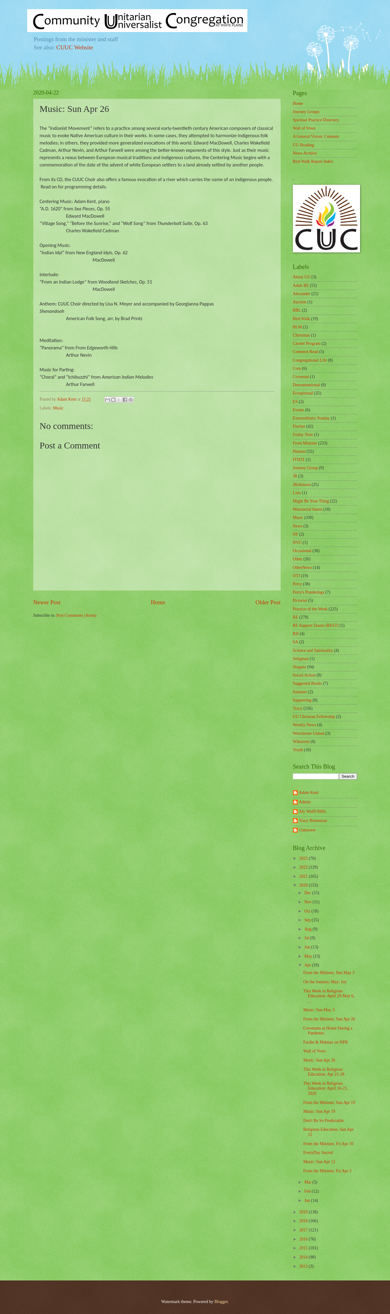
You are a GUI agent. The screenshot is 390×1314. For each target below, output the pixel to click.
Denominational (306, 385)
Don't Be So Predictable (323, 1120)
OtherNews (302, 567)
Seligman (301, 658)
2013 (304, 1266)
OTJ (296, 575)
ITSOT (299, 459)
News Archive (305, 153)
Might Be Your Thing (311, 501)
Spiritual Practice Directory (316, 120)
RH (296, 633)
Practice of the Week (310, 609)
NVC (297, 542)
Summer (300, 692)
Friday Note (303, 434)
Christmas (301, 335)
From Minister (305, 443)
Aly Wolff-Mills (312, 811)
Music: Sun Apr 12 (319, 1161)
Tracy (298, 708)
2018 (304, 1221)
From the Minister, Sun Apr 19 (329, 1102)
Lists (297, 493)
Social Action (304, 675)
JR (295, 476)
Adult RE (301, 285)
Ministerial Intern (308, 509)
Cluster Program (307, 343)
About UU (302, 277)
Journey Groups (306, 111)
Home (158, 602)
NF (295, 534)
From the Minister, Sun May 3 (328, 972)
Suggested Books (307, 683)
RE (295, 617)
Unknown (307, 830)
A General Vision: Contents (316, 136)
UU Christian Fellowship (314, 716)
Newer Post (47, 602)
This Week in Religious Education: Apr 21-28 (323, 1072)
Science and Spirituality (313, 650)
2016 (304, 1239)
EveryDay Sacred (318, 1152)
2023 (304, 858)
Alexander (301, 293)
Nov (308, 902)
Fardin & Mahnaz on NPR (325, 1042)
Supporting (302, 700)
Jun (307, 947)
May (308, 956)
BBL (297, 310)
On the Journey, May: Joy (325, 982)
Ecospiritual (303, 393)
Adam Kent (309, 792)
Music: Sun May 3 (318, 1010)
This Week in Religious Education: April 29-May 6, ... (329, 996)
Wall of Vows (304, 128)
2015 (304, 1248)
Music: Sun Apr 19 (319, 1111)
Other (297, 559)
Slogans (299, 667)
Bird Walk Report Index (313, 161)
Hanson (299, 451)
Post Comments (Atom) (76, 615)
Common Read (305, 351)
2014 (304, 1257)
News (297, 526)
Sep (308, 920)
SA (295, 642)
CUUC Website (74, 47)
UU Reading (303, 145)
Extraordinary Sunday (311, 418)
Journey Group (305, 468)
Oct (307, 911)
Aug (308, 929)
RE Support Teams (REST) (316, 625)
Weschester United (308, 733)
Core (297, 368)
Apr (308, 965)
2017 (304, 1230)
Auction (299, 302)
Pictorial (300, 600)
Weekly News (304, 725)
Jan (307, 1200)
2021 (304, 876)
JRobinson (302, 484)
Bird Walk (301, 318)
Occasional (302, 550)
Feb (308, 1191)
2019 (304, 1212)
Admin (305, 802)
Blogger (221, 1301)
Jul (307, 938)
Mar (308, 1182)
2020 (304, 885)
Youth (298, 750)
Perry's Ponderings (308, 592)
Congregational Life (310, 360)
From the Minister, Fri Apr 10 (328, 1143)
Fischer (299, 426)
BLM (297, 327)
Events (298, 410)
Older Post (267, 602)
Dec (308, 893)
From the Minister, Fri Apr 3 (327, 1171)
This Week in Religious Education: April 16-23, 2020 (325, 1088)
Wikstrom (301, 741)
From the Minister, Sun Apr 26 (329, 1019)
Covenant (301, 376)
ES (295, 401)
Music (58, 408)
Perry (297, 584)
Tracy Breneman (313, 820)
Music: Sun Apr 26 (319, 1060)
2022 (304, 867)
